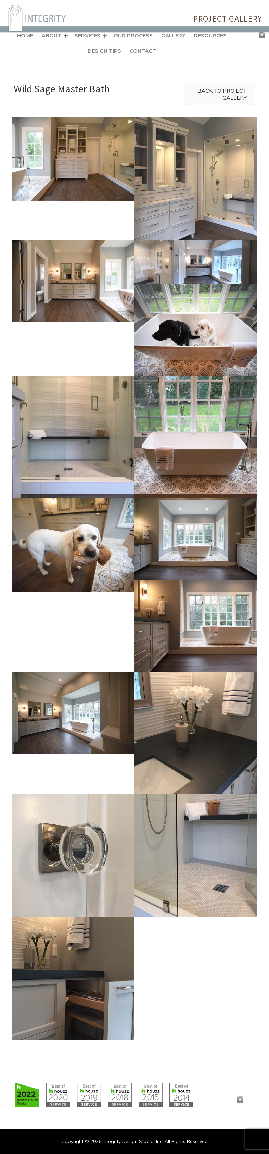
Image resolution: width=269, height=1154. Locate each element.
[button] (65, 36)
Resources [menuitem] (210, 35)
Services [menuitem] (87, 35)
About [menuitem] (51, 35)
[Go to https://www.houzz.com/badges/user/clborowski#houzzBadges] (27, 1094)
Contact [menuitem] (143, 51)
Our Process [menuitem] (133, 35)
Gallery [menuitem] (173, 35)
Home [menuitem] (25, 35)
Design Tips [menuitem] (104, 51)
